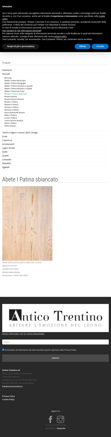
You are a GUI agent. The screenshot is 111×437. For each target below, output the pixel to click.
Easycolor (61, 428)
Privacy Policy (8, 396)
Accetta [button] (100, 46)
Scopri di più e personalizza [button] (20, 46)
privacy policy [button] (60, 36)
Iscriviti (55, 358)
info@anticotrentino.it (12, 386)
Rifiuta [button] (82, 46)
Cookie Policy (8, 399)
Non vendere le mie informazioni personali (21, 30)
